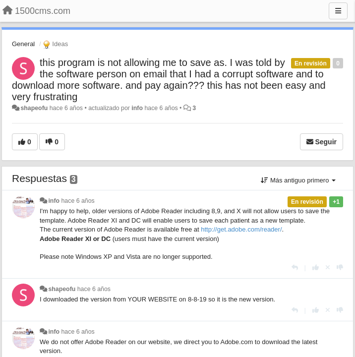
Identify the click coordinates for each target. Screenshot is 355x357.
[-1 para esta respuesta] (340, 267)
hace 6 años (78, 200)
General (23, 44)
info (137, 108)
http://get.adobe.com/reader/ (241, 229)
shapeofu (34, 108)
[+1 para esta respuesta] (315, 267)
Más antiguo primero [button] (298, 180)
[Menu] (338, 10)
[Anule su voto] (327, 267)
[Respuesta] (295, 267)
